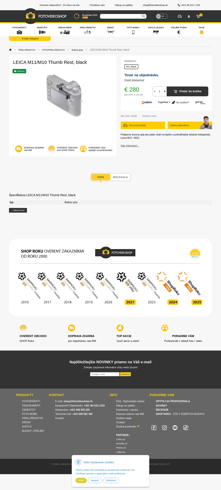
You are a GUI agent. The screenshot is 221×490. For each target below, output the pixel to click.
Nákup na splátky (125, 405)
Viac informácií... (130, 145)
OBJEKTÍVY (29, 409)
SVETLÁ (27, 426)
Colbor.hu (120, 452)
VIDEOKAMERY (31, 405)
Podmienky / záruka (127, 409)
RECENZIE (162, 409)
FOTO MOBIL (29, 414)
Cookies (120, 422)
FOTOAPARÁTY (31, 401)
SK (162, 16)
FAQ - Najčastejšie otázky (130, 401)
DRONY (26, 422)
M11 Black (131, 66)
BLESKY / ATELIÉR (33, 431)
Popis (100, 177)
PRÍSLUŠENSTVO (26, 50)
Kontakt (59, 418)
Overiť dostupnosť (134, 80)
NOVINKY (161, 405)
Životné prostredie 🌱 (128, 426)
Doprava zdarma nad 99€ (130, 414)
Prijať (81, 480)
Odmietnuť (111, 480)
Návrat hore (18, 210)
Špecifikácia (120, 177)
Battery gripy (77, 50)
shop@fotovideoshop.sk (78, 401)
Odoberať (125, 374)
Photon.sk (121, 448)
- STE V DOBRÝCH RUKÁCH (180, 414)
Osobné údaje (124, 418)
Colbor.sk (120, 439)
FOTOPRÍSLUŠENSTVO (53, 50)
